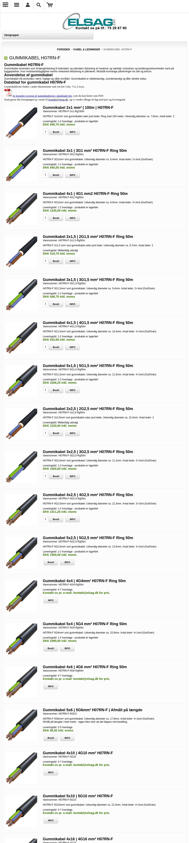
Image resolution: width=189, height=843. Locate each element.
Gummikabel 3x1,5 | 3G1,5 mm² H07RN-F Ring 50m (88, 280)
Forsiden (63, 49)
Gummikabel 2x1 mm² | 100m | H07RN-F (78, 107)
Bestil (56, 132)
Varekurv (49, 5)
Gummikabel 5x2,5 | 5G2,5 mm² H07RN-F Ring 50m (88, 538)
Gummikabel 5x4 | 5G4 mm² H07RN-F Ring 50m (85, 624)
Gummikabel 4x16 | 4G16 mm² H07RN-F (78, 839)
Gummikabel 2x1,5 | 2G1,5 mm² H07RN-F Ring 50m (88, 237)
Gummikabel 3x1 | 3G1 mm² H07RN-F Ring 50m (85, 151)
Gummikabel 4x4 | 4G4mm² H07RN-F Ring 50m (84, 581)
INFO (72, 132)
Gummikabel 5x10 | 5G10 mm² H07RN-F (78, 796)
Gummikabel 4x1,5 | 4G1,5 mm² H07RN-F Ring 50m (88, 323)
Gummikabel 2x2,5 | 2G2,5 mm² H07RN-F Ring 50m (88, 409)
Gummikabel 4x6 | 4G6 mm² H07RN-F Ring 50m (85, 667)
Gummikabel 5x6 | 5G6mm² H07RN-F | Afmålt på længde (92, 710)
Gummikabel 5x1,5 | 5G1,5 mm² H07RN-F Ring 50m (88, 366)
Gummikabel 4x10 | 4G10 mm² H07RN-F (78, 753)
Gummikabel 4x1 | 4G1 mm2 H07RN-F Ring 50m (85, 194)
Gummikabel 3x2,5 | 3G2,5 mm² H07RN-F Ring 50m (88, 452)
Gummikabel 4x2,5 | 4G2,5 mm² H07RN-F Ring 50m (88, 495)
